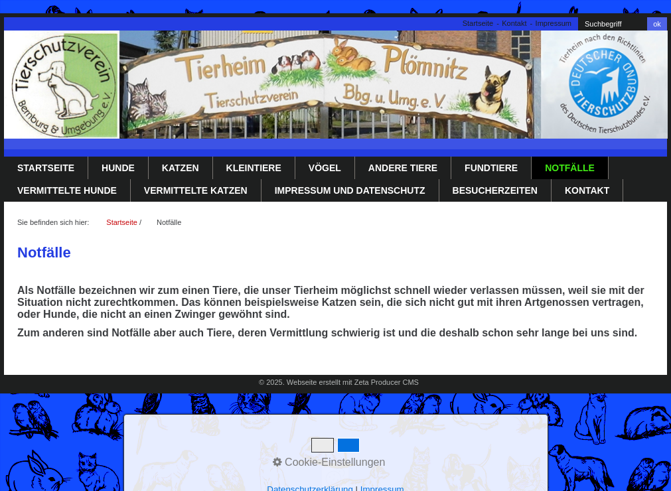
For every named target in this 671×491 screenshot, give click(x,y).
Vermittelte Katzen (196, 190)
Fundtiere (491, 168)
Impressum (553, 23)
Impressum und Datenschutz (350, 190)
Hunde (118, 168)
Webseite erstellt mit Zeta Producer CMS (353, 382)
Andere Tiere (402, 168)
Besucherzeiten (495, 190)
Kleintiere (253, 168)
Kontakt (514, 23)
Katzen (180, 168)
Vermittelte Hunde (67, 190)
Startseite (478, 23)
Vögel (325, 168)
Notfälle (570, 168)
